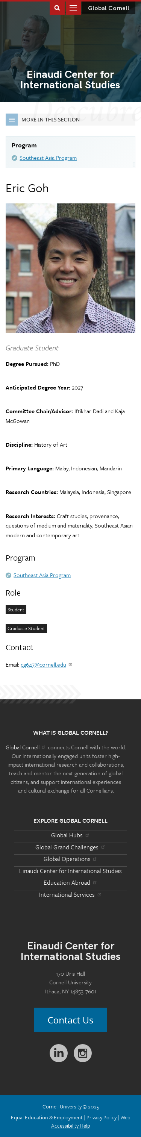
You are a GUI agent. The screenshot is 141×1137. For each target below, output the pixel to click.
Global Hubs (70, 835)
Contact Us (70, 1020)
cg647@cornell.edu (47, 664)
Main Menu (73, 7)
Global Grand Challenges (70, 847)
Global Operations (71, 858)
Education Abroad (70, 882)
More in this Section (43, 120)
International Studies (70, 80)
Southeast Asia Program (48, 157)
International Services (70, 894)
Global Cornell (108, 8)
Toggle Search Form (57, 7)
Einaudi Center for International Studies (70, 870)
